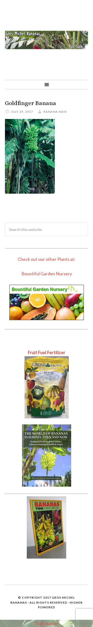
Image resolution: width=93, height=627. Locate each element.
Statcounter (46, 623)
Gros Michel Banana (46, 40)
